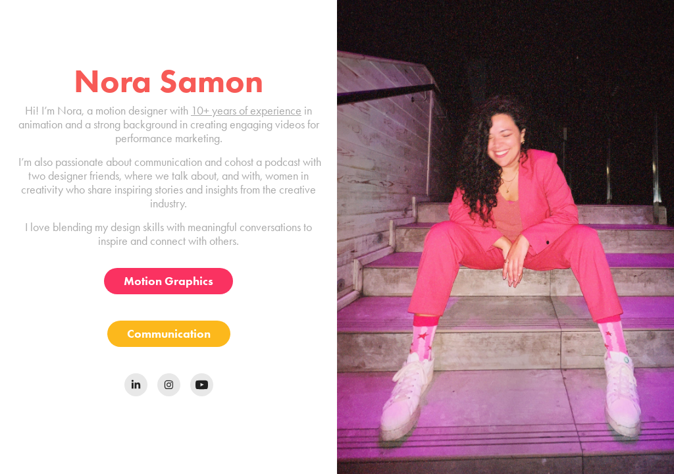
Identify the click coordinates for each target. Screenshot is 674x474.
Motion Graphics (168, 281)
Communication (169, 334)
